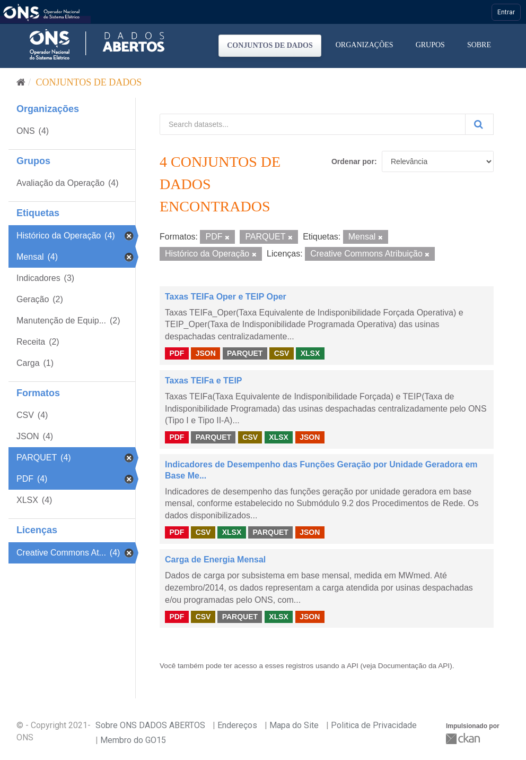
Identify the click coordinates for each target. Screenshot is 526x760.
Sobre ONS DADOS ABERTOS (150, 725)
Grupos (430, 45)
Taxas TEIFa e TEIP (203, 380)
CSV (282, 353)
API (352, 666)
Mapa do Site (294, 725)
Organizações (364, 45)
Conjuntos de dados (270, 45)
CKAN (464, 738)
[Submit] (479, 124)
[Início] (20, 82)
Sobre (479, 45)
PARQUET (244, 353)
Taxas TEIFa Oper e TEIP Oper (225, 296)
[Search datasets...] (313, 124)
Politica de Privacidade (374, 725)
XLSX (310, 353)
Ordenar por (352, 161)
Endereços (237, 725)
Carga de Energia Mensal (215, 559)
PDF (176, 353)
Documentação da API (414, 666)
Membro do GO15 (133, 740)
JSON (206, 353)
